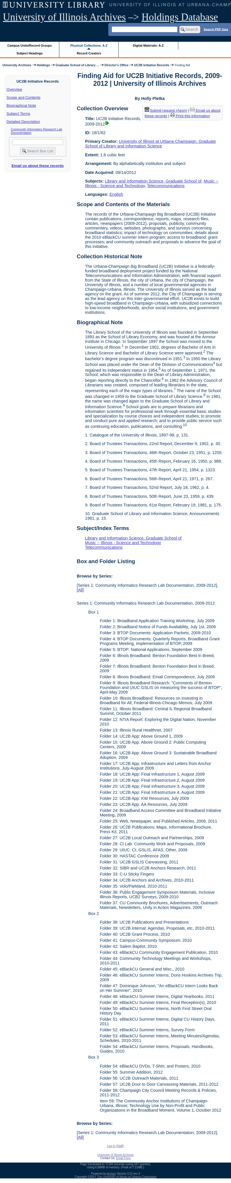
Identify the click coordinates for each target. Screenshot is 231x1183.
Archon (111, 1173)
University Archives (16, 65)
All (80, 590)
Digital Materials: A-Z (148, 45)
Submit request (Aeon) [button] (166, 110)
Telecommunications (165, 185)
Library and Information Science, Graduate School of (153, 181)
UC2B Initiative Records (151, 65)
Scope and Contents (24, 97)
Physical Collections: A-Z (88, 45)
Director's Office (116, 65)
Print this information (190, 116)
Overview (14, 89)
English (116, 194)
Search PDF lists (216, 29)
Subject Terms (18, 113)
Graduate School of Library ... (77, 65)
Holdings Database (180, 17)
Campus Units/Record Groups (29, 45)
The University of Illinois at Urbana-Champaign (127, 1176)
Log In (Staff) (115, 1146)
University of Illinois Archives (64, 17)
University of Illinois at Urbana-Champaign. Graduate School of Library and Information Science (150, 143)
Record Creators (89, 53)
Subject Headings (29, 53)
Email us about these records (38, 166)
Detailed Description (23, 121)
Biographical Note (21, 105)
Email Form (123, 1158)
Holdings (43, 65)
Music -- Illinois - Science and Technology (123, 542)
